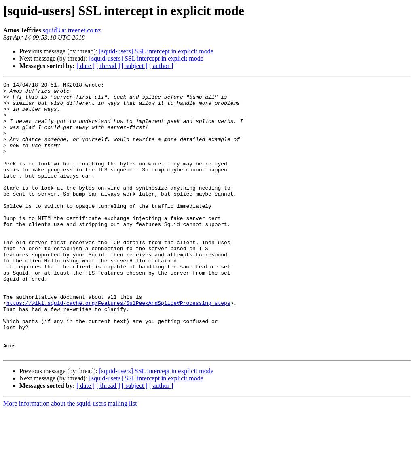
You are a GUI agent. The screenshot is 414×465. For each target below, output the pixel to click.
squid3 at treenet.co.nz (72, 30)
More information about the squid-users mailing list (70, 457)
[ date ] (85, 65)
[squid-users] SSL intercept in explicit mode (156, 51)
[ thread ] (108, 65)
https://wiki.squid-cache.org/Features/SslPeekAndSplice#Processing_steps (118, 347)
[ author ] (161, 65)
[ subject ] (135, 65)
